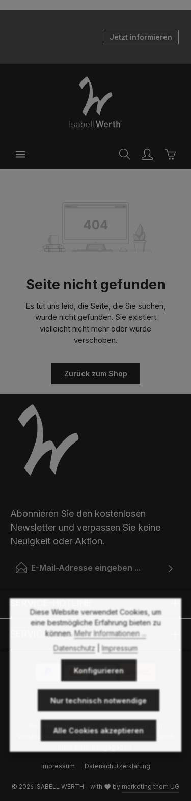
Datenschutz (74, 669)
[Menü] (20, 154)
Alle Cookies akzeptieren (98, 752)
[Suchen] (125, 154)
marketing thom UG (150, 786)
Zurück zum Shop (95, 373)
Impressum (120, 669)
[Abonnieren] (171, 567)
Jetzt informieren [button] (141, 37)
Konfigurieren (99, 691)
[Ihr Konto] (147, 154)
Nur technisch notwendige (98, 721)
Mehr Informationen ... (110, 654)
